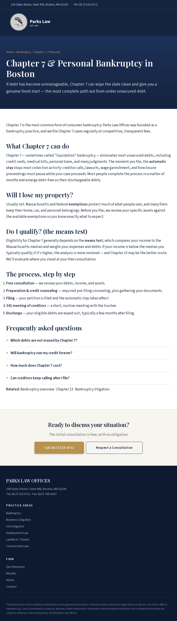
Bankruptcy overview (37, 389)
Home (10, 52)
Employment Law (17, 533)
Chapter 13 (64, 389)
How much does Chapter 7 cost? (36, 365)
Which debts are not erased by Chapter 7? (44, 340)
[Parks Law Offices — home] (29, 22)
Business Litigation (18, 520)
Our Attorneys (15, 567)
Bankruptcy (23, 52)
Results (11, 573)
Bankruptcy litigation (92, 389)
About (10, 580)
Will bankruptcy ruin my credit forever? (41, 353)
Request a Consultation (114, 447)
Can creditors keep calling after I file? (40, 378)
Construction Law (17, 546)
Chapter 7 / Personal (46, 52)
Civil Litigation (15, 526)
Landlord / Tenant (17, 539)
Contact (11, 586)
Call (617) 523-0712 (59, 447)
